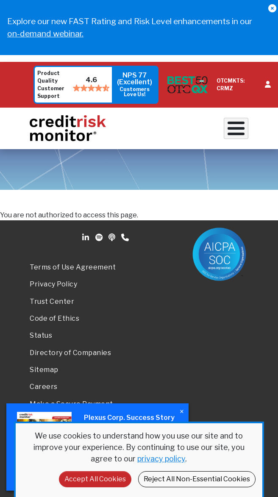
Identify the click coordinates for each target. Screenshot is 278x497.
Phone (125, 238)
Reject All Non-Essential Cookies (197, 479)
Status (41, 335)
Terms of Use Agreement (73, 267)
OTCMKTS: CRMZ (231, 85)
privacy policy (161, 458)
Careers (44, 387)
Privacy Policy (53, 284)
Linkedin (86, 238)
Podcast (112, 238)
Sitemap (44, 370)
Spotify (99, 238)
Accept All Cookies (95, 479)
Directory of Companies (70, 353)
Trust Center (52, 301)
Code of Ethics (54, 318)
